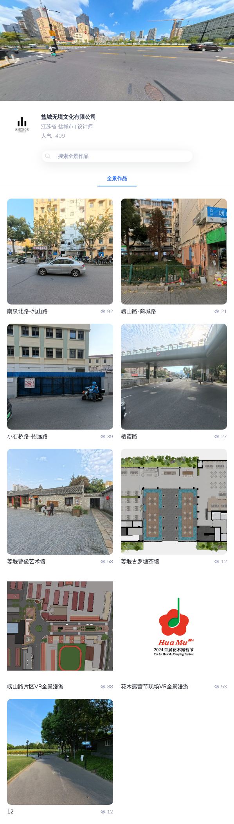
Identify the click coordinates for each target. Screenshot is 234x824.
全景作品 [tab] (117, 178)
